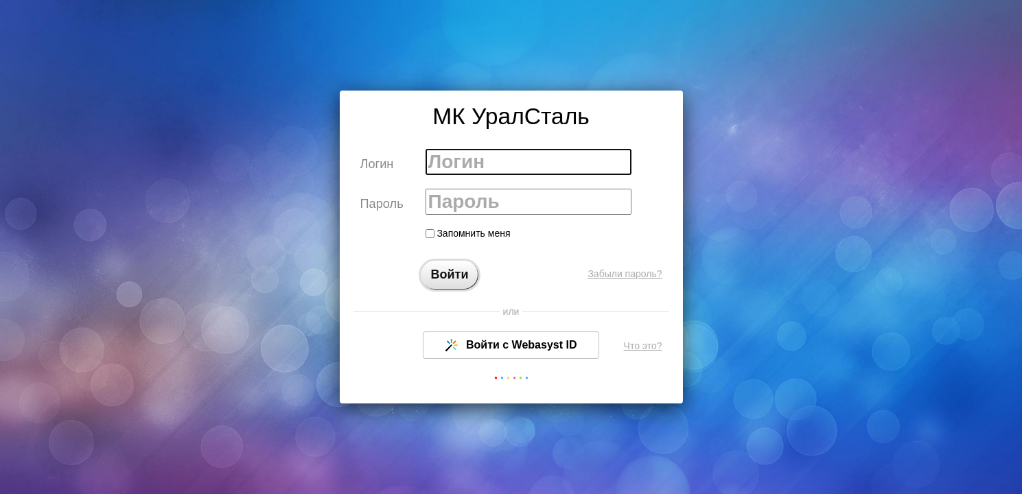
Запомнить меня (468, 233)
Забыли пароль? (625, 274)
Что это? (643, 346)
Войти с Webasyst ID (511, 345)
